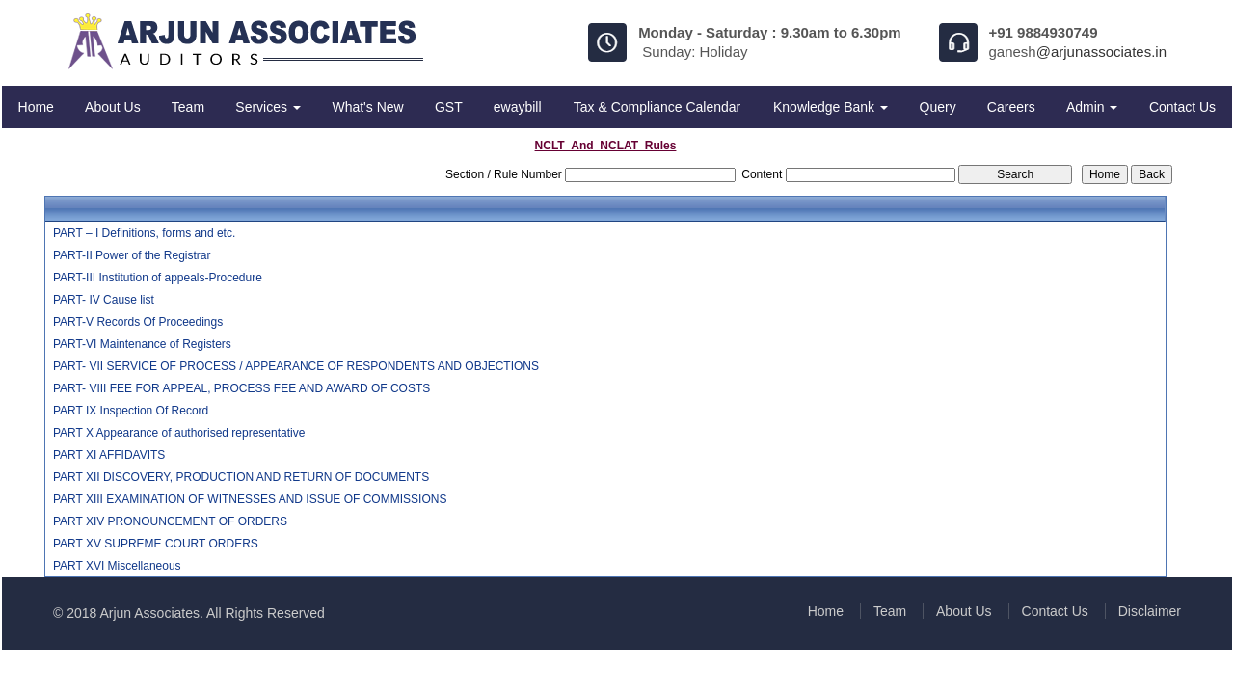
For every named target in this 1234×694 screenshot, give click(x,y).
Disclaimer (1149, 611)
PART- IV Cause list (103, 300)
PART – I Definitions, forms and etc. (144, 233)
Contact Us (1182, 107)
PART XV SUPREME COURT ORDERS (155, 543)
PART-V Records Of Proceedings (138, 322)
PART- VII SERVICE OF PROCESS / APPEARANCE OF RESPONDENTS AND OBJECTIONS (296, 366)
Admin (1092, 107)
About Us (113, 107)
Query (938, 107)
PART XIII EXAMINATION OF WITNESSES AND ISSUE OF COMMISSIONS (250, 499)
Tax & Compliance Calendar (657, 107)
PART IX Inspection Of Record (130, 410)
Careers (1011, 107)
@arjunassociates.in (1101, 51)
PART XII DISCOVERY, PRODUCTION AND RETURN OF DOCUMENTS (241, 477)
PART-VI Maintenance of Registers (142, 344)
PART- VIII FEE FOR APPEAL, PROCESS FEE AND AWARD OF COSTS (241, 388)
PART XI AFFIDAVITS (109, 455)
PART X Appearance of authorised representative (179, 433)
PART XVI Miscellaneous (117, 566)
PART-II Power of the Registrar (132, 255)
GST (449, 107)
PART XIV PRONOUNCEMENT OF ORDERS (170, 521)
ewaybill (518, 107)
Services (268, 107)
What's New (367, 107)
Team (188, 107)
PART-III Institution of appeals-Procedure (157, 277)
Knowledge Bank (830, 107)
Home (36, 107)
